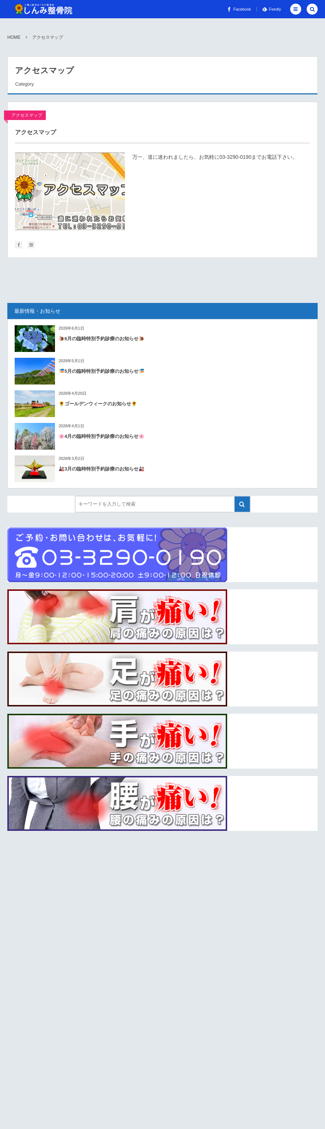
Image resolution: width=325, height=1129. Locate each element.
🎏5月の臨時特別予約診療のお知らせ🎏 (101, 371)
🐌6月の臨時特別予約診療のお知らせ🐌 (101, 338)
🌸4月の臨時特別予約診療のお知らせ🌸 (101, 436)
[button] (295, 9)
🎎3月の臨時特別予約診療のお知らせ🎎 (101, 469)
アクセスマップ (26, 115)
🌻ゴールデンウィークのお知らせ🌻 (98, 403)
